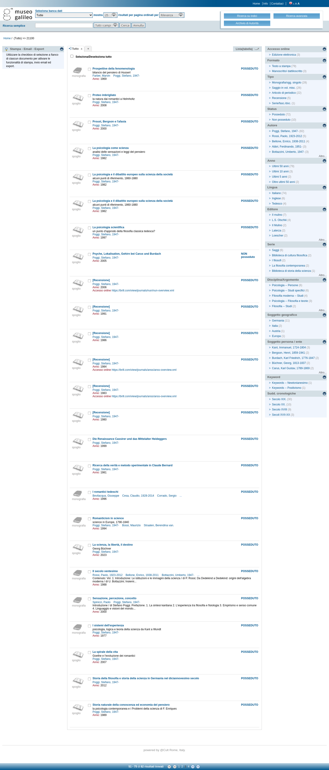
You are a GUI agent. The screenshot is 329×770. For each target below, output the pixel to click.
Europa (276, 336)
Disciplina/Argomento (283, 279)
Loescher (277, 235)
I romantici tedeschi (105, 491)
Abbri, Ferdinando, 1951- (287, 146)
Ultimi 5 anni (279, 176)
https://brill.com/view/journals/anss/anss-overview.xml (144, 369)
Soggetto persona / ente (284, 341)
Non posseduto (281, 119)
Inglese (276, 198)
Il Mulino (277, 225)
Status (272, 109)
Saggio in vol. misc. (284, 87)
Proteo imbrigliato (104, 95)
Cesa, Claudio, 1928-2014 (138, 495)
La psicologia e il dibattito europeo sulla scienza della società (133, 174)
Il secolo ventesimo (105, 571)
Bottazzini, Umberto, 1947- (178, 575)
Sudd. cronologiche (281, 393)
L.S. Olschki (279, 220)
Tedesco (277, 203)
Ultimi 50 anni (280, 166)
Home (256, 3)
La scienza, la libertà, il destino (113, 544)
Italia (275, 325)
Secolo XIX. (279, 399)
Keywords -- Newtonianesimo (290, 382)
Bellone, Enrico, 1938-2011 (142, 575)
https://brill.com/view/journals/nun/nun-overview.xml (143, 290)
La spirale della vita (105, 651)
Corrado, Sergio (167, 495)
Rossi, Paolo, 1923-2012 (108, 575)
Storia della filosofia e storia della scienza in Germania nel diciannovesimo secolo (146, 678)
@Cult (165, 750)
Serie (271, 244)
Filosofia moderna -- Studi (287, 295)
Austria (276, 331)
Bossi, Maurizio (131, 525)
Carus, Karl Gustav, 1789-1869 (291, 368)
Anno (271, 160)
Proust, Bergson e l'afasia (109, 121)
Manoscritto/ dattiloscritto (287, 71)
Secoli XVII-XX (281, 414)
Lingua (272, 187)
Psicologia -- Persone (285, 285)
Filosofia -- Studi (282, 306)
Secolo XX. (279, 404)
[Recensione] (101, 280)
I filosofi (276, 260)
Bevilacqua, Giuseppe (106, 495)
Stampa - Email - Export (24, 49)
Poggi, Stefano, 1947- (127, 75)
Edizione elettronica (284, 54)
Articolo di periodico (284, 92)
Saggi (275, 250)
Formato (273, 60)
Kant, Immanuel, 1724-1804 (289, 347)
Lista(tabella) (247, 49)
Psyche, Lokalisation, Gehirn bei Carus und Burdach (127, 253)
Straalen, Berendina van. (159, 525)
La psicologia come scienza (111, 148)
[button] (110, 15)
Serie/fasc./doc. (281, 103)
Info (265, 3)
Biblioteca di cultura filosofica (289, 255)
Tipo (270, 76)
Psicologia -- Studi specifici (288, 290)
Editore (272, 209)
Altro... (323, 156)
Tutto (75, 48)
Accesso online (278, 49)
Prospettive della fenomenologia (114, 68)
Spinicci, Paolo (102, 602)
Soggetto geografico (282, 314)
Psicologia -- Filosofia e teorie (290, 301)
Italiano (276, 193)
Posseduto (278, 114)
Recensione (279, 98)
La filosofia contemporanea (288, 265)
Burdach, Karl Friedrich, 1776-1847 (293, 358)
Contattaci (277, 3)
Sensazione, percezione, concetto (114, 598)
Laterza (276, 230)
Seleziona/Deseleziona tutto (93, 56)
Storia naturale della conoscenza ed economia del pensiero (131, 704)
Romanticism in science (108, 518)
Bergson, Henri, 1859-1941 (288, 352)
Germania (278, 320)
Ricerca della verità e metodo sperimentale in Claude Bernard (132, 465)
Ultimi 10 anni (280, 171)
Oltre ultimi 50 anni (283, 182)
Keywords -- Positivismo (286, 387)
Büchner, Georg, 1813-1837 (289, 363)
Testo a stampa (281, 66)
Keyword (273, 377)
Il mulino (277, 214)
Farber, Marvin (102, 75)
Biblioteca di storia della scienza (291, 270)
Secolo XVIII (279, 409)
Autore (272, 125)
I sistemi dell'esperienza (108, 625)
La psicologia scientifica (108, 227)
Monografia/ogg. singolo (286, 82)
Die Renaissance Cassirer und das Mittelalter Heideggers (130, 439)
